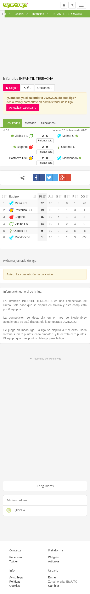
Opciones (44, 88)
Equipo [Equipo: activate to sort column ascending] (14, 196)
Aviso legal (16, 577)
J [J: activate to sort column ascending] (49, 196)
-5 (84, 230)
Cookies (14, 585)
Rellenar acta (45, 140)
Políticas (14, 581)
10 (50, 203)
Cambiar (53, 585)
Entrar (52, 577)
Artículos (53, 561)
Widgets (53, 557)
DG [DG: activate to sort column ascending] (83, 196)
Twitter (13, 561)
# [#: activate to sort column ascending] (2, 196)
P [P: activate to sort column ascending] (73, 196)
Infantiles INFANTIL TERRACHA (28, 78)
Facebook (15, 557)
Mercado (30, 123)
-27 (84, 237)
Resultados (12, 123)
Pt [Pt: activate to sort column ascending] (40, 196)
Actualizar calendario (22, 107)
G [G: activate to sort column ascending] (57, 196)
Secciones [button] (49, 123)
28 (84, 203)
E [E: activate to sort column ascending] (65, 196)
